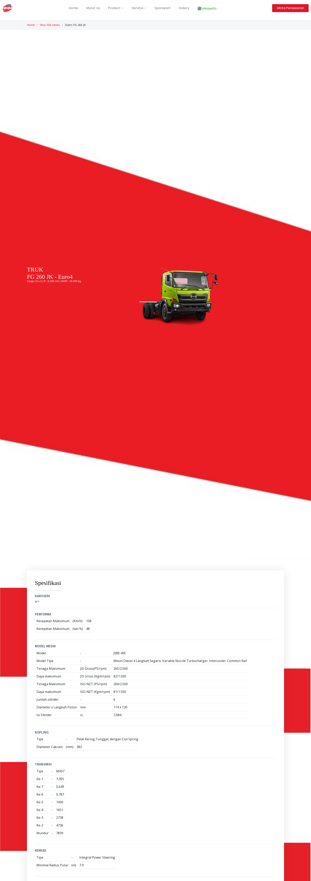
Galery (184, 8)
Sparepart (163, 8)
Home (73, 8)
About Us (93, 8)
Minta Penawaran (290, 8)
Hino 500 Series (50, 25)
